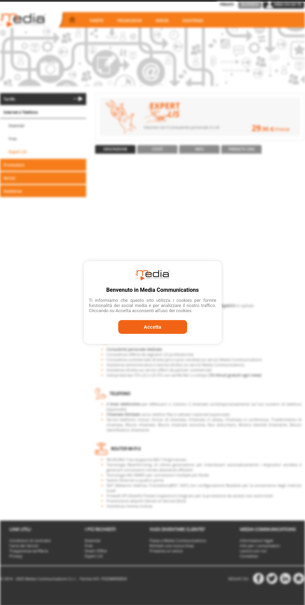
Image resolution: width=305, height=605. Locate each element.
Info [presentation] (199, 149)
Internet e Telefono (20, 112)
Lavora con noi (253, 550)
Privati (227, 4)
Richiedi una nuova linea (172, 545)
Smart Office (96, 550)
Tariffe (96, 20)
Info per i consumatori (260, 545)
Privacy (15, 555)
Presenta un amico (166, 550)
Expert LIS (18, 151)
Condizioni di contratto (30, 540)
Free (13, 138)
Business (249, 4)
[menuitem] (43, 99)
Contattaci (249, 555)
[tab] (115, 149)
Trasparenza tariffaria (28, 550)
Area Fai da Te (283, 4)
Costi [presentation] (157, 149)
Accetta (152, 327)
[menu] (43, 145)
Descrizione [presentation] (115, 149)
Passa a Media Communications (178, 540)
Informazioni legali (256, 540)
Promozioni (129, 20)
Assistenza (192, 20)
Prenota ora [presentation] (241, 149)
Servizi (162, 20)
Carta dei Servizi (23, 545)
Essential (16, 125)
